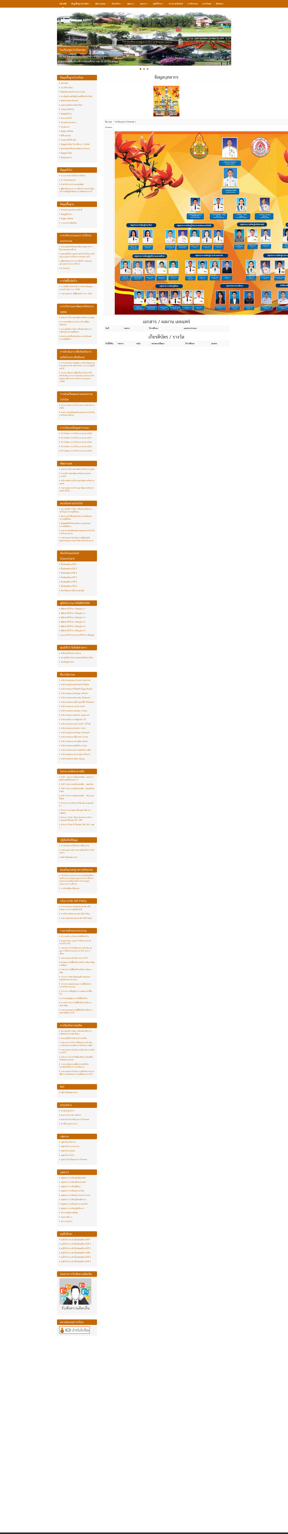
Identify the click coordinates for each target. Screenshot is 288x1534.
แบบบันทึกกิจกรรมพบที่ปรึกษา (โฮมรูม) (76, 635)
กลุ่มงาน (131, 4)
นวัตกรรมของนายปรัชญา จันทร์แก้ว (74, 732)
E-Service (64, 268)
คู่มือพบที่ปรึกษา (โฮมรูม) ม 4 (72, 622)
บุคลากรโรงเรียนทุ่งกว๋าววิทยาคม (73, 1159)
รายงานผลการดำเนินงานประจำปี (73, 958)
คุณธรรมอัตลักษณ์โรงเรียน (70, 105)
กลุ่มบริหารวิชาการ (67, 1142)
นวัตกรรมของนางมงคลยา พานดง (73, 711)
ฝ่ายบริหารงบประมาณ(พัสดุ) (71, 184)
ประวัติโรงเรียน (66, 87)
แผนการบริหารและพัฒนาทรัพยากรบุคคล (76, 317)
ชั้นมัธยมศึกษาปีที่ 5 (68, 582)
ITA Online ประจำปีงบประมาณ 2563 (75, 451)
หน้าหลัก (63, 4)
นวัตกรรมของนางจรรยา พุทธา (72, 706)
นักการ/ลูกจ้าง (65, 1221)
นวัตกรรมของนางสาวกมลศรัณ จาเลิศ (75, 750)
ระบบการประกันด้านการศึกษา (72, 175)
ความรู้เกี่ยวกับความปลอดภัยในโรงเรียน (76, 657)
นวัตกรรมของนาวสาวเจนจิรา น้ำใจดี (75, 724)
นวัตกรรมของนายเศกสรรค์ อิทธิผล (74, 684)
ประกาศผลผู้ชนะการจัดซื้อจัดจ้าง (73, 998)
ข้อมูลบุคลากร (65, 157)
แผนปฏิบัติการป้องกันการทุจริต (73, 1038)
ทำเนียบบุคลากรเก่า (68, 1124)
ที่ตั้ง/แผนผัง (65, 135)
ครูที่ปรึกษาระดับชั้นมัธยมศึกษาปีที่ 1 (75, 1239)
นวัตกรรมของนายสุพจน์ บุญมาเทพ (74, 715)
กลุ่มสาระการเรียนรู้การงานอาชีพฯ (73, 1204)
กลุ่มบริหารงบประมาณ (69, 1146)
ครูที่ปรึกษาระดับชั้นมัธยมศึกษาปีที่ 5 (75, 1257)
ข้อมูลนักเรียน (65, 153)
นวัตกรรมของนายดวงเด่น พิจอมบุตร (74, 697)
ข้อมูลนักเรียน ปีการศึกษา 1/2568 (74, 144)
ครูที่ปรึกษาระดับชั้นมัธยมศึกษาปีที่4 (74, 1253)
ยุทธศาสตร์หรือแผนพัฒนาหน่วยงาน (74, 148)
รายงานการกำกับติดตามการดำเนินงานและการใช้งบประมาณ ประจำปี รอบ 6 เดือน (75, 951)
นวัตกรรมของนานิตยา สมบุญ (71, 759)
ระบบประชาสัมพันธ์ (68, 223)
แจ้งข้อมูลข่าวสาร (66, 662)
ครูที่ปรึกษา (158, 4)
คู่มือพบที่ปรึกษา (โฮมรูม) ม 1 (72, 609)
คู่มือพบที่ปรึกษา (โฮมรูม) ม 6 (72, 630)
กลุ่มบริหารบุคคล (67, 1151)
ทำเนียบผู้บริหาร (66, 1111)
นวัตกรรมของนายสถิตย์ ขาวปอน (73, 745)
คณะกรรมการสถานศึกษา (70, 1115)
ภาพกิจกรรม (192, 4)
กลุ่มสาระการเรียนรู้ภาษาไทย (71, 1191)
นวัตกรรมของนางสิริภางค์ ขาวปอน (73, 737)
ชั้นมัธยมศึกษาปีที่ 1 (68, 564)
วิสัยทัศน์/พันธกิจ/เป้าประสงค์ (72, 92)
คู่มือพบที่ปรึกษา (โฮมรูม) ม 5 (72, 626)
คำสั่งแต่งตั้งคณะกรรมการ (70, 653)
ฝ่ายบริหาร (117, 4)
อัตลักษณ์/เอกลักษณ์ (68, 100)
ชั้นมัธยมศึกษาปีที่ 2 (68, 569)
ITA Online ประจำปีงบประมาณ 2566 (75, 442)
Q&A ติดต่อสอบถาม (68, 857)
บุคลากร (144, 4)
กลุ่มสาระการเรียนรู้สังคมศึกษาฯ (72, 1199)
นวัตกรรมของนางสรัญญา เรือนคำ (73, 693)
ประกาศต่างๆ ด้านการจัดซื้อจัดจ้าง (74, 936)
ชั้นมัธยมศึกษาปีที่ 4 (68, 577)
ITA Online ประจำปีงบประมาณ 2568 (75, 433)
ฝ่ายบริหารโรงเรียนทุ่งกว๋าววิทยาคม (74, 1119)
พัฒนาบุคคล (101, 4)
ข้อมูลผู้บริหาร (65, 114)
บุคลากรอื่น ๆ (65, 1217)
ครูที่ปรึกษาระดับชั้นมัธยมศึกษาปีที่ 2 (75, 1244)
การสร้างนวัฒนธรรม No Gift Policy (74, 914)
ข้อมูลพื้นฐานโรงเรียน (80, 4)
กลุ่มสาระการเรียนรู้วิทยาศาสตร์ (72, 1182)
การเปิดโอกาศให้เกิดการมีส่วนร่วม (74, 845)
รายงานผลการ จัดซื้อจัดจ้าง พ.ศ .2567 (75, 293)
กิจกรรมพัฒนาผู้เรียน (68, 1212)
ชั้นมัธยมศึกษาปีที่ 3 (68, 573)
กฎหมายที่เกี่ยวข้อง (67, 140)
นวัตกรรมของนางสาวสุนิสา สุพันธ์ (73, 741)
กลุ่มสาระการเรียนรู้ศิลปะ (70, 1186)
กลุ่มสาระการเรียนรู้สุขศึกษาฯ (71, 1208)
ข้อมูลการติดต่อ (66, 131)
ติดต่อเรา (219, 4)
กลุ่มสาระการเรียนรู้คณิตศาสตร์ (72, 1178)
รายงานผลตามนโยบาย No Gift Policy (75, 918)
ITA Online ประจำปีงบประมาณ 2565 (75, 446)
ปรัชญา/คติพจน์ (66, 109)
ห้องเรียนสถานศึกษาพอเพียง (71, 590)
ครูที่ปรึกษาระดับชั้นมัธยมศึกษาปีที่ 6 (75, 1261)
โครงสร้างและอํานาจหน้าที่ (70, 210)
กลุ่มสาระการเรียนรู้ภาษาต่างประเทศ (74, 1195)
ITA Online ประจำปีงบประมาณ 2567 (75, 438)
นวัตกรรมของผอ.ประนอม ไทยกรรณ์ (74, 680)
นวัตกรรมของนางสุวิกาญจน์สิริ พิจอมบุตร (76, 702)
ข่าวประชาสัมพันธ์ (176, 4)
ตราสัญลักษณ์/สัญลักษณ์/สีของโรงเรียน (75, 96)
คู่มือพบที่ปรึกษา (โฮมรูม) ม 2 (72, 613)
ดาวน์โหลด (206, 4)
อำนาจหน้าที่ (65, 118)
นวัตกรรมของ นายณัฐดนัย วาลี (72, 719)
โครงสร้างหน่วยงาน (67, 122)
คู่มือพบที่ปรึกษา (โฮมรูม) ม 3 (72, 617)
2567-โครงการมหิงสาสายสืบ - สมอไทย (76, 784)
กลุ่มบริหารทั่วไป (66, 1155)
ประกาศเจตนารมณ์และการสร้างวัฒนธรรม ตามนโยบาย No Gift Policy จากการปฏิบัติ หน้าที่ (77, 366)
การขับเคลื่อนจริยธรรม (69, 888)
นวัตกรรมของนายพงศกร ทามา (72, 728)
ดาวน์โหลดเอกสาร (67, 180)
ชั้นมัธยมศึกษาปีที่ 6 (68, 586)
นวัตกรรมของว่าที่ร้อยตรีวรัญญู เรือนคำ (75, 689)
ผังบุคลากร (64, 127)
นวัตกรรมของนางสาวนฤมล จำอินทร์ (74, 754)
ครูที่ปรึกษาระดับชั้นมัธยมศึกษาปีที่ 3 (75, 1248)
